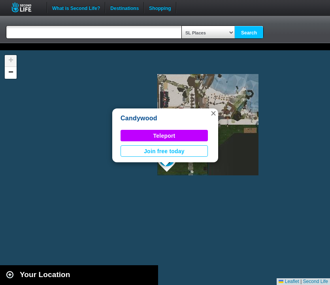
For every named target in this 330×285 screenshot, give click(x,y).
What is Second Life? (76, 8)
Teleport (164, 136)
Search (249, 33)
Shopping (160, 8)
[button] (213, 113)
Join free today (164, 151)
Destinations (124, 8)
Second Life (26, 7)
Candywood (139, 118)
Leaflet (289, 281)
